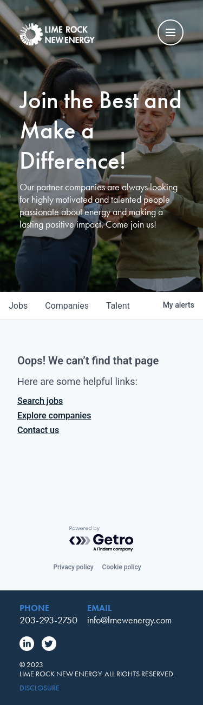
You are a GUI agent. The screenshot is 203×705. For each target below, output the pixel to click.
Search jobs (40, 401)
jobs (18, 306)
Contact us (38, 430)
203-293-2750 (48, 620)
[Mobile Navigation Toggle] (171, 32)
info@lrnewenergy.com (129, 620)
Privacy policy (73, 567)
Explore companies (54, 415)
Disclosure (39, 688)
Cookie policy (121, 567)
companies (67, 306)
